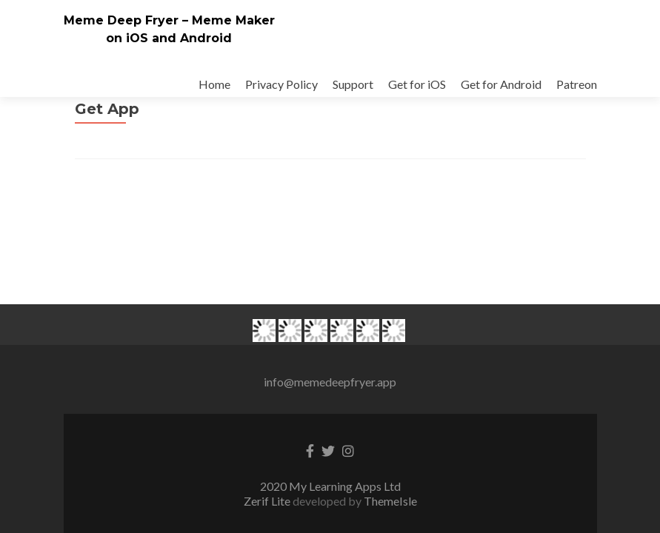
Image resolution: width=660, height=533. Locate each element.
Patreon (576, 84)
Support (353, 84)
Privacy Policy (281, 84)
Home (214, 84)
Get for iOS (417, 84)
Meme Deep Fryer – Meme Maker (169, 20)
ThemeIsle (390, 379)
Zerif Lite (268, 379)
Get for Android (501, 84)
